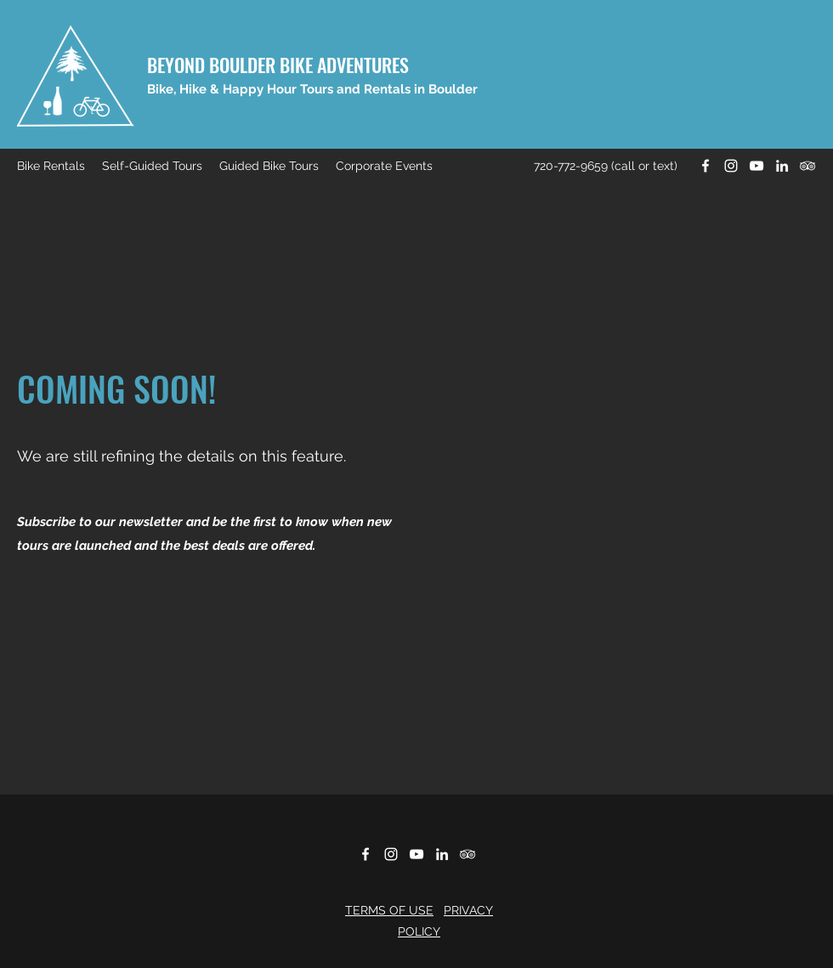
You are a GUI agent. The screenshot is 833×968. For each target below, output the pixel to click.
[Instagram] (731, 165)
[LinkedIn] (782, 165)
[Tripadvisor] (807, 165)
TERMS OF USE (389, 910)
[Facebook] (705, 165)
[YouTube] (756, 165)
